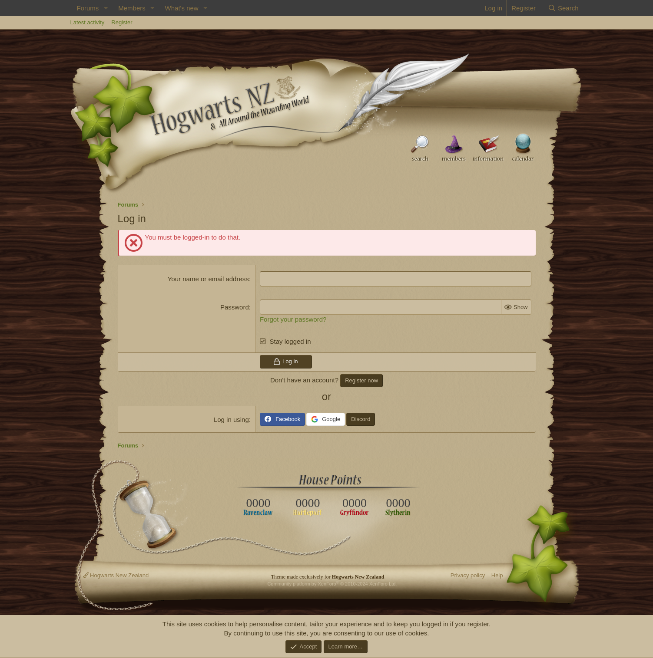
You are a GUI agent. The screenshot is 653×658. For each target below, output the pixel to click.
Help (497, 575)
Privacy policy (468, 575)
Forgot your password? (293, 319)
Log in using (231, 419)
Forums (88, 8)
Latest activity (87, 22)
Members (132, 8)
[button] (105, 8)
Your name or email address (208, 279)
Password (234, 307)
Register (121, 22)
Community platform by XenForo (332, 583)
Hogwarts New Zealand (116, 575)
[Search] (563, 8)
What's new (182, 8)
